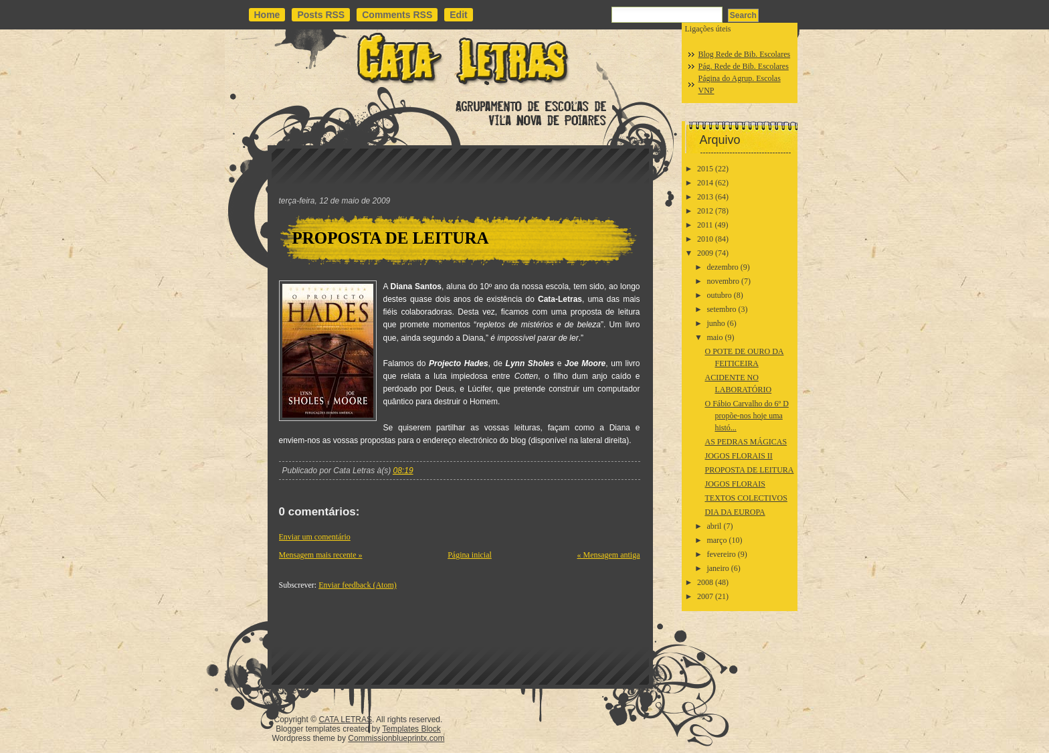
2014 (705, 182)
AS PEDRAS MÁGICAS (745, 441)
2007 (705, 596)
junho (715, 323)
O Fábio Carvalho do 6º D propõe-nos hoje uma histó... (746, 415)
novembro (722, 281)
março (716, 540)
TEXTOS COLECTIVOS (745, 498)
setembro (721, 309)
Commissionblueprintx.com (396, 738)
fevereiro (720, 554)
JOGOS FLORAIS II (738, 456)
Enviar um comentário (315, 536)
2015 (705, 168)
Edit (458, 14)
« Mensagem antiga (608, 555)
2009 (705, 253)
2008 (705, 582)
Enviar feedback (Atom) (357, 585)
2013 (705, 196)
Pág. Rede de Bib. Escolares (743, 66)
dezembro (722, 267)
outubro (718, 295)
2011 (705, 225)
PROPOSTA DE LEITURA (390, 238)
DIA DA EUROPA (734, 512)
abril (713, 526)
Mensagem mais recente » (321, 555)
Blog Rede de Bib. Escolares (744, 54)
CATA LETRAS (345, 719)
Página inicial (470, 555)
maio (714, 337)
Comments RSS (397, 14)
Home (267, 14)
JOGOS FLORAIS (734, 484)
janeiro (717, 568)
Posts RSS (321, 14)
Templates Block (411, 729)
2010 (705, 239)
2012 (705, 211)
